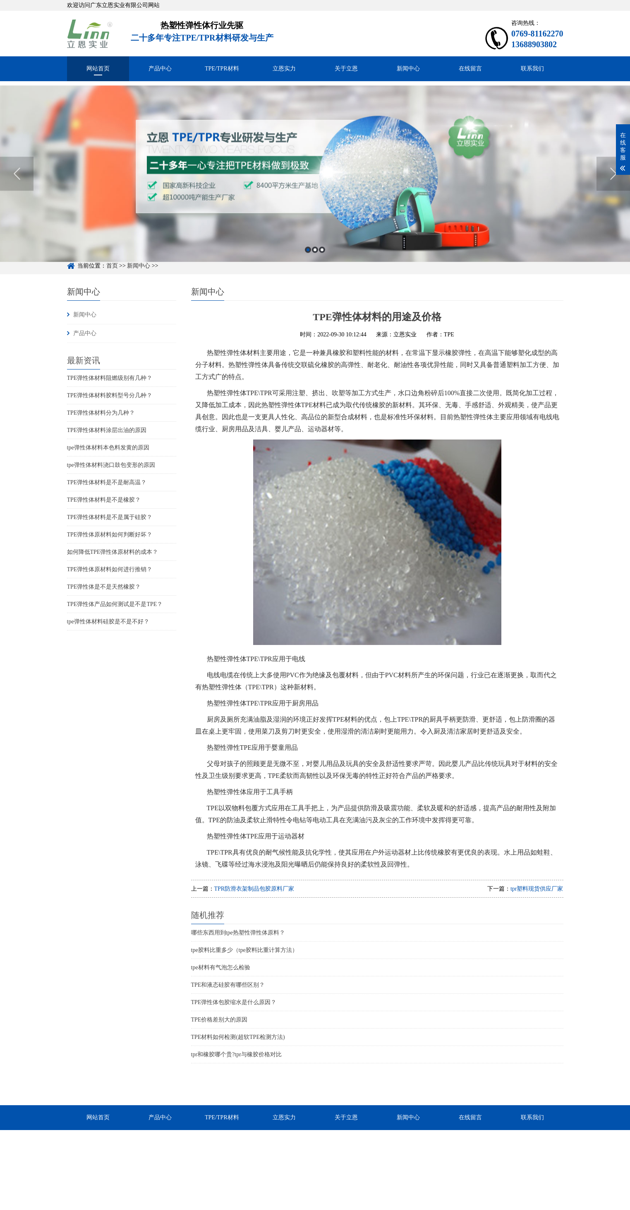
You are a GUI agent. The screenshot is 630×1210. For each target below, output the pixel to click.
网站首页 (98, 68)
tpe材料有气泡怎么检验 (220, 967)
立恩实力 (284, 68)
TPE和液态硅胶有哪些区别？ (228, 985)
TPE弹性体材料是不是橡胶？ (104, 500)
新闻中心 (408, 68)
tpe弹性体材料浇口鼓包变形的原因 (111, 465)
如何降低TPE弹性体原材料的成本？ (112, 552)
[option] (315, 186)
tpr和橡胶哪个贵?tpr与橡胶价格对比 (236, 1054)
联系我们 (532, 68)
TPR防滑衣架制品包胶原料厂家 (254, 889)
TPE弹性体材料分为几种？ (101, 413)
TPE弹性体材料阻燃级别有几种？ (110, 378)
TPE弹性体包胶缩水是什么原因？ (234, 1002)
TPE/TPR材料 (222, 68)
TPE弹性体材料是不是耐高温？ (107, 482)
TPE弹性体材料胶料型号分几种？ (110, 395)
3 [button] (322, 262)
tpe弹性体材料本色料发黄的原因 (108, 447)
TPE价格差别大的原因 (219, 1020)
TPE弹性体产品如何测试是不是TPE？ (115, 604)
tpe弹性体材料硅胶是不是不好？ (108, 621)
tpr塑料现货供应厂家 (536, 889)
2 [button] (315, 262)
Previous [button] (17, 186)
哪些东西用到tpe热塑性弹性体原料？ (238, 933)
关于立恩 (346, 68)
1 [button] (308, 262)
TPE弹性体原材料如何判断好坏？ (110, 534)
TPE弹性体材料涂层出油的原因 (107, 430)
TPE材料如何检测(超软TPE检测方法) (238, 1037)
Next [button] (613, 186)
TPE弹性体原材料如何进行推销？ (110, 569)
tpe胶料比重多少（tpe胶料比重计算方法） (244, 950)
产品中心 (160, 68)
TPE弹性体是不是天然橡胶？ (104, 587)
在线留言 (470, 68)
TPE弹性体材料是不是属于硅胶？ (110, 517)
